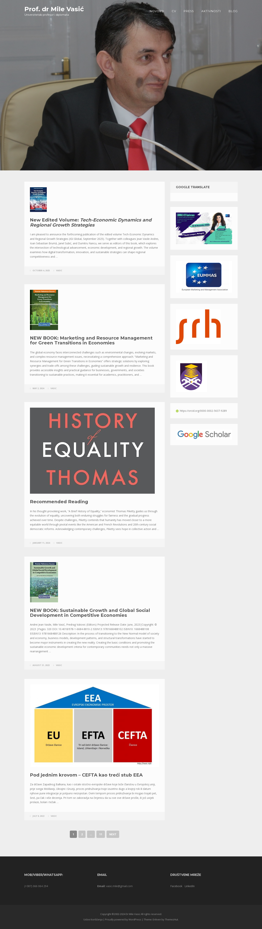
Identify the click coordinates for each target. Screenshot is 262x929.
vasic (59, 270)
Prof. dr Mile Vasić (54, 9)
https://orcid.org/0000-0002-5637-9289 (201, 410)
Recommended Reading (59, 501)
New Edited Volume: (91, 222)
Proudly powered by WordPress (123, 919)
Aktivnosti (211, 11)
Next (112, 834)
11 (100, 834)
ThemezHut (171, 919)
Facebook (176, 886)
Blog (233, 11)
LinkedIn (190, 886)
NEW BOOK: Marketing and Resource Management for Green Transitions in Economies (91, 340)
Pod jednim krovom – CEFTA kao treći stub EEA (86, 775)
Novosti (157, 11)
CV (174, 11)
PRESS (189, 11)
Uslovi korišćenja (93, 919)
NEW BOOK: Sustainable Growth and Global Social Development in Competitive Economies (90, 613)
